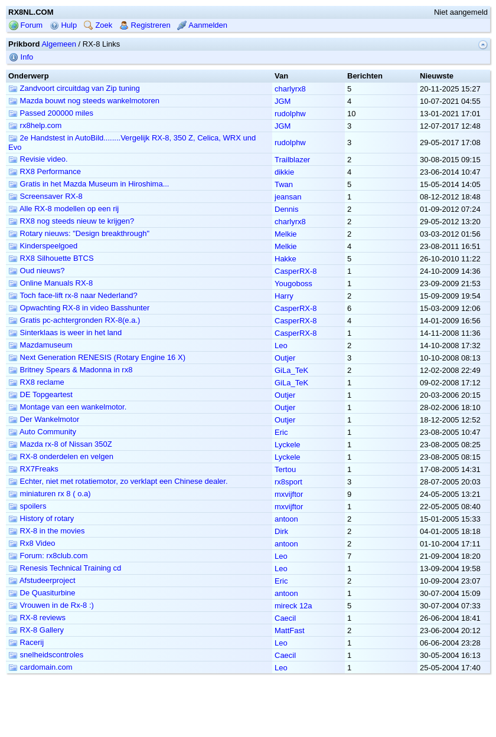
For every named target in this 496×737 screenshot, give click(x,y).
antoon (286, 519)
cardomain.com (40, 667)
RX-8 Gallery (36, 629)
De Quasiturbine (42, 592)
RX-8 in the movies (46, 530)
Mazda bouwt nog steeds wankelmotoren (83, 100)
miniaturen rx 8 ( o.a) (49, 493)
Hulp (63, 25)
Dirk (281, 531)
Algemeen (58, 44)
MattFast (290, 630)
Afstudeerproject (42, 580)
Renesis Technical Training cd (64, 568)
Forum (26, 25)
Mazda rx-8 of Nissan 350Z (60, 444)
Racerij (26, 642)
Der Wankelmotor (43, 419)
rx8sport (288, 481)
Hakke (285, 258)
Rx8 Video (31, 543)
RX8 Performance (44, 171)
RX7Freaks (33, 468)
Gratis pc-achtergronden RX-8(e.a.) (74, 320)
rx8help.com (34, 125)
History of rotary (41, 518)
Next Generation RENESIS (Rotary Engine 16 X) (96, 357)
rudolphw (290, 113)
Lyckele (288, 444)
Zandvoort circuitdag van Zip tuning (74, 88)
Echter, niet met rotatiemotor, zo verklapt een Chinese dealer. (118, 481)
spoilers (27, 506)
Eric (281, 432)
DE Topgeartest (40, 394)
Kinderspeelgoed (42, 245)
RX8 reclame (36, 382)
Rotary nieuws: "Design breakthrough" (78, 233)
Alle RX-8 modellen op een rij (63, 208)
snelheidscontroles (45, 654)
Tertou (285, 469)
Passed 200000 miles (50, 113)
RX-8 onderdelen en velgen (60, 456)
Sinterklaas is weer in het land (65, 332)
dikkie (284, 172)
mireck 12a (293, 605)
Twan (284, 184)
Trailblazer (292, 159)
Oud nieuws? (36, 270)
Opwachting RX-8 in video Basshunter (78, 307)
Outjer (285, 357)
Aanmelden (202, 25)
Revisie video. (38, 159)
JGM (283, 101)
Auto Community (42, 431)
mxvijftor (289, 494)
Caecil (285, 618)
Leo (281, 345)
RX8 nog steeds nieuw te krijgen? (71, 221)
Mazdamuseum (40, 344)
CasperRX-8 (296, 271)
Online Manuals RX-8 (50, 283)
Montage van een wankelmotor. (67, 406)
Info (21, 57)
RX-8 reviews (37, 617)
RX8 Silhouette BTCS (51, 258)
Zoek (98, 25)
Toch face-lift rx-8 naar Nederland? (73, 295)
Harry (284, 295)
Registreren (145, 25)
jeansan (288, 196)
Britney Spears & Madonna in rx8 (70, 369)
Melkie (286, 234)
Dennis (286, 209)
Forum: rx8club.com (47, 555)
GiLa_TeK (291, 370)
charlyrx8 (290, 88)
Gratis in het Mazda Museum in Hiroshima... (88, 183)
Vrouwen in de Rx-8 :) (51, 605)
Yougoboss (293, 283)
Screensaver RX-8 (45, 196)
